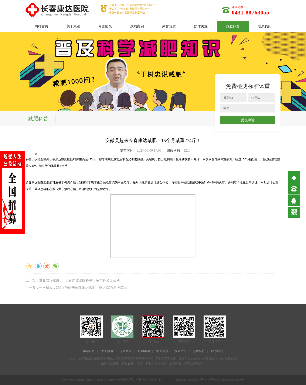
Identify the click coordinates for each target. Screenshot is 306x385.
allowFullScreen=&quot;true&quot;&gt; (153, 226)
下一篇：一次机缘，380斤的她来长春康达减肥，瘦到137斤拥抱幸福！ (78, 287)
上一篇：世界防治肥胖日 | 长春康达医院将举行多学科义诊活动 (73, 280)
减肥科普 (232, 26)
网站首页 (41, 26)
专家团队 (105, 26)
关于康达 (73, 26)
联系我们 (264, 26)
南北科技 (169, 379)
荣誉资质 (169, 26)
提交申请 (248, 120)
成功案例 (137, 26)
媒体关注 (201, 26)
